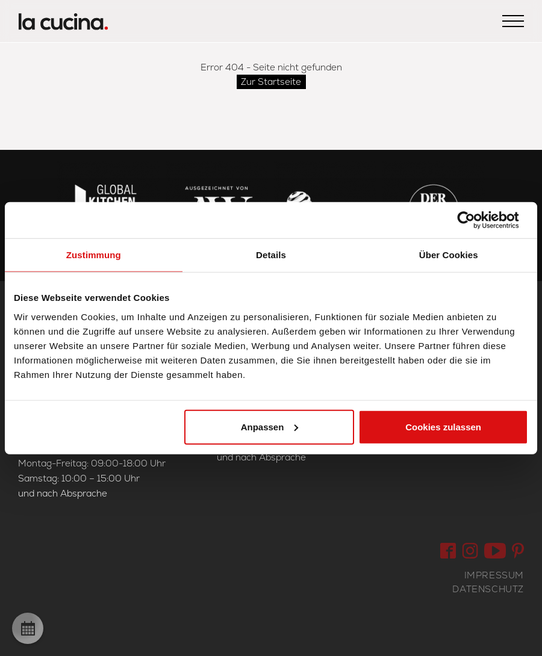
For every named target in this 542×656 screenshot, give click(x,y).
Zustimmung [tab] (93, 255)
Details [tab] (271, 255)
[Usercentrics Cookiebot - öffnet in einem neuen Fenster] (475, 220)
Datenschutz (488, 589)
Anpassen (270, 426)
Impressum (494, 575)
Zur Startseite (271, 81)
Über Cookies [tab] (448, 255)
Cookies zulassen (443, 426)
